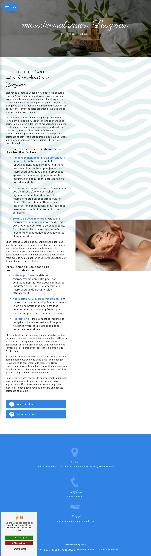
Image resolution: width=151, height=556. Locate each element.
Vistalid (38, 550)
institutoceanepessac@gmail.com (75, 517)
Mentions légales (85, 550)
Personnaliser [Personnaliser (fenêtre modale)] (19, 549)
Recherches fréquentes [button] (75, 544)
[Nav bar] (10, 7)
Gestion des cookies (108, 550)
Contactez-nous (22, 414)
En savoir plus (21, 404)
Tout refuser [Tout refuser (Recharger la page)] (19, 543)
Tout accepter (19, 537)
